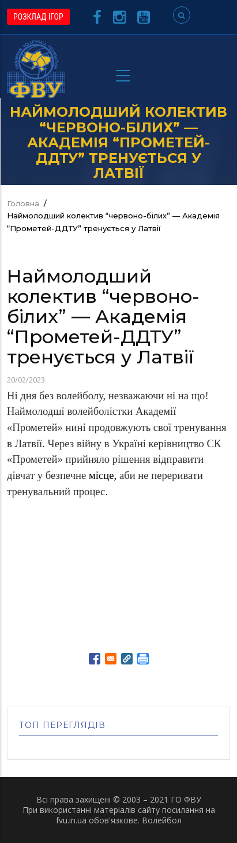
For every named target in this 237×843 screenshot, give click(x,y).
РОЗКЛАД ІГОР (38, 16)
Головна (23, 203)
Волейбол (162, 820)
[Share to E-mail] (110, 658)
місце (101, 475)
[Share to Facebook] (94, 658)
